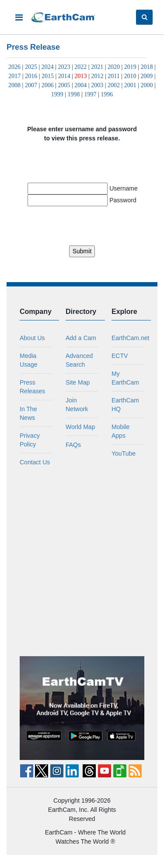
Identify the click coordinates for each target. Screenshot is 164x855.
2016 (31, 76)
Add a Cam (81, 337)
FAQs (73, 444)
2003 (97, 85)
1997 (90, 94)
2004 (80, 85)
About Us (32, 337)
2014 (64, 76)
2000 (147, 85)
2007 (31, 85)
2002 (114, 85)
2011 (113, 76)
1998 (74, 94)
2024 (48, 67)
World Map (80, 426)
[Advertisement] (82, 561)
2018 (147, 67)
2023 (64, 67)
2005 (64, 85)
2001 (130, 85)
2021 (97, 67)
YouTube (124, 453)
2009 (146, 76)
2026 (14, 67)
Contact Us (35, 462)
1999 (57, 94)
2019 (130, 67)
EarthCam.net (130, 337)
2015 (48, 76)
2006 (48, 85)
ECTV (120, 355)
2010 (130, 76)
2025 (31, 67)
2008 (14, 85)
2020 (114, 67)
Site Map (78, 382)
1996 (107, 94)
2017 (14, 76)
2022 (80, 67)
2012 (97, 76)
